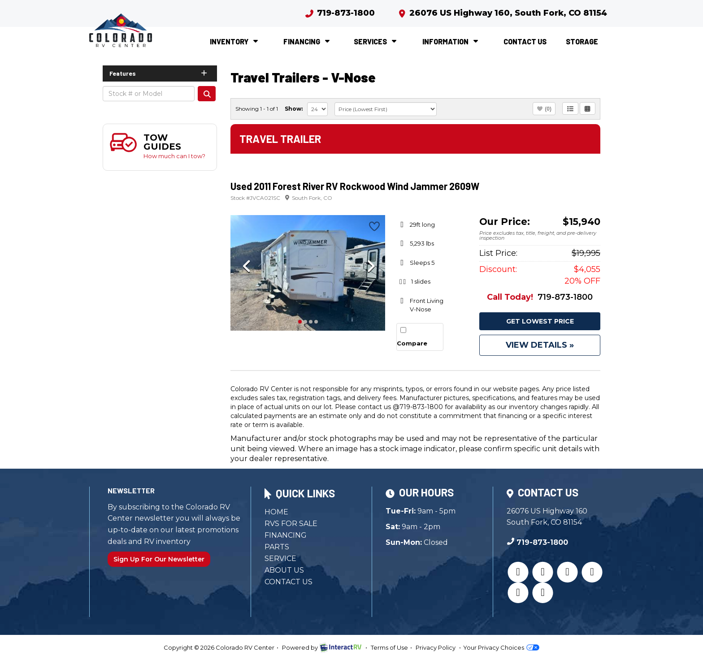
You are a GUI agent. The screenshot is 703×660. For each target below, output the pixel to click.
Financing (307, 41)
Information (451, 41)
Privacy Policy (436, 647)
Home (276, 512)
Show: (294, 108)
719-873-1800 (339, 13)
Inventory (235, 41)
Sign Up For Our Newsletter (158, 559)
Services (376, 41)
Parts (277, 547)
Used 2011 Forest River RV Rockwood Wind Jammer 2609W (354, 186)
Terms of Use (389, 647)
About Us (284, 570)
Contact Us (525, 41)
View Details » (540, 345)
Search (207, 93)
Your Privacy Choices (501, 647)
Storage (582, 41)
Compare (412, 343)
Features (158, 73)
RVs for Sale (291, 523)
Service (280, 558)
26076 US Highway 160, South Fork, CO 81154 (502, 13)
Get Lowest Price (540, 321)
